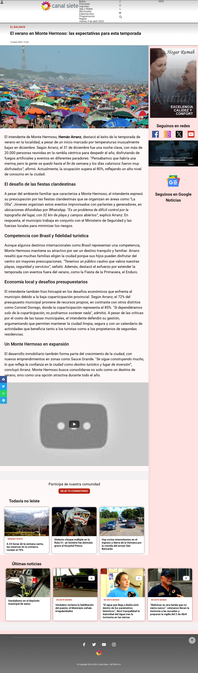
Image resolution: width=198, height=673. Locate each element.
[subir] (192, 640)
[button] (3, 379)
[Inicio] (59, 5)
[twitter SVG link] (120, 9)
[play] (91, 578)
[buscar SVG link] (121, 17)
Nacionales (85, 11)
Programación (87, 16)
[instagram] (167, 134)
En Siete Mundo (64, 600)
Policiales (84, 3)
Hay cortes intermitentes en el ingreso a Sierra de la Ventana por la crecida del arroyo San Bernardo (122, 544)
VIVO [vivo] (161, 1)
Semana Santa (15, 539)
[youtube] (191, 134)
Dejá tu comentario (74, 491)
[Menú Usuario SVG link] (2, 2)
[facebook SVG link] (120, 2)
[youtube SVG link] (120, 13)
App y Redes (86, 8)
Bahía (82, 1)
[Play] (74, 424)
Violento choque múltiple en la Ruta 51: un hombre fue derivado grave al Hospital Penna (73, 542)
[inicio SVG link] (99, 653)
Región (83, 18)
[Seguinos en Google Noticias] (173, 181)
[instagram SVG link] (120, 6)
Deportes (84, 6)
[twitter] (179, 134)
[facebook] (155, 134)
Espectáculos (86, 13)
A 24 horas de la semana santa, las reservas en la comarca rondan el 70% (25, 547)
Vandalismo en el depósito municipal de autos (24, 602)
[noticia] (26, 521)
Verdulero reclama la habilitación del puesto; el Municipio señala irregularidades (74, 608)
